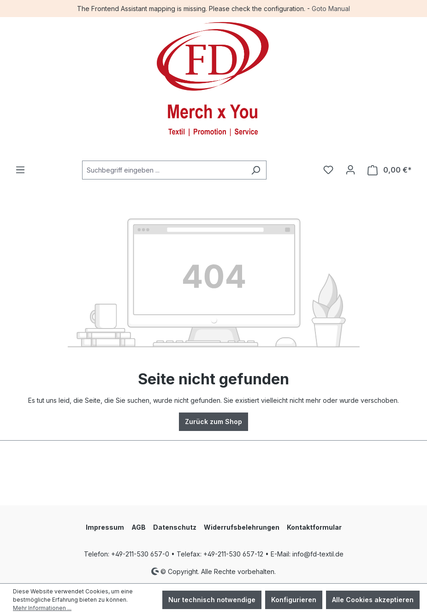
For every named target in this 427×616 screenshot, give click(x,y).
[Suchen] (256, 170)
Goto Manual (331, 8)
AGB (138, 527)
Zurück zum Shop (213, 421)
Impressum (105, 527)
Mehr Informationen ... (42, 607)
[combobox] (163, 170)
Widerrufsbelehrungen (241, 527)
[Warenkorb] (390, 170)
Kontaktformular (314, 527)
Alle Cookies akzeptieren (373, 600)
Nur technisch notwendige (211, 600)
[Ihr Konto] (350, 170)
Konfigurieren (293, 600)
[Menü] (20, 170)
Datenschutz (174, 527)
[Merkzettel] (328, 170)
